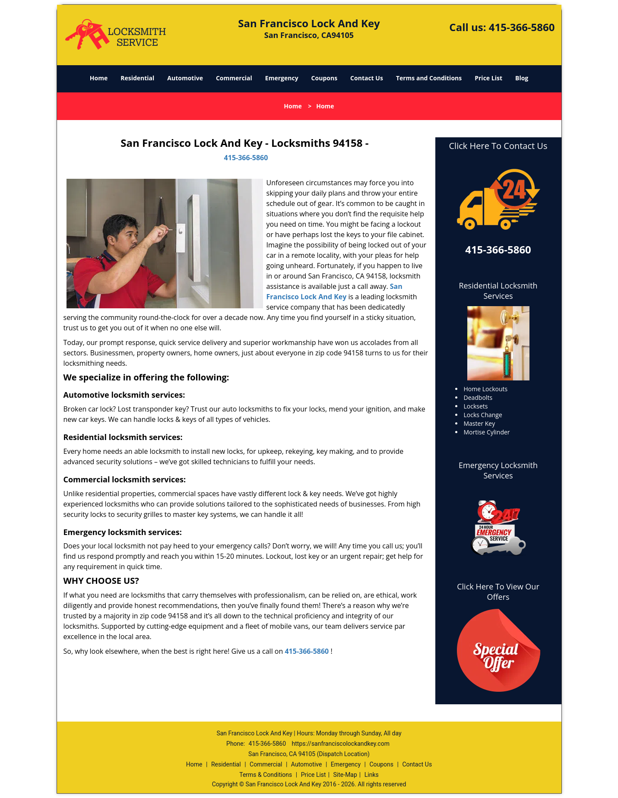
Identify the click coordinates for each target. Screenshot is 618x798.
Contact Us (366, 78)
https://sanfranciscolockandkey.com (341, 743)
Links (371, 774)
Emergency (281, 78)
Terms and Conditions (429, 78)
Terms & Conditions (265, 774)
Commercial (234, 78)
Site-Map (345, 774)
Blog (521, 78)
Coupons (324, 78)
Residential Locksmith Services (498, 290)
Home (99, 78)
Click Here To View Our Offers (498, 591)
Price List (488, 78)
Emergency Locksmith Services (498, 470)
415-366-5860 (522, 27)
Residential (137, 78)
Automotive (185, 78)
